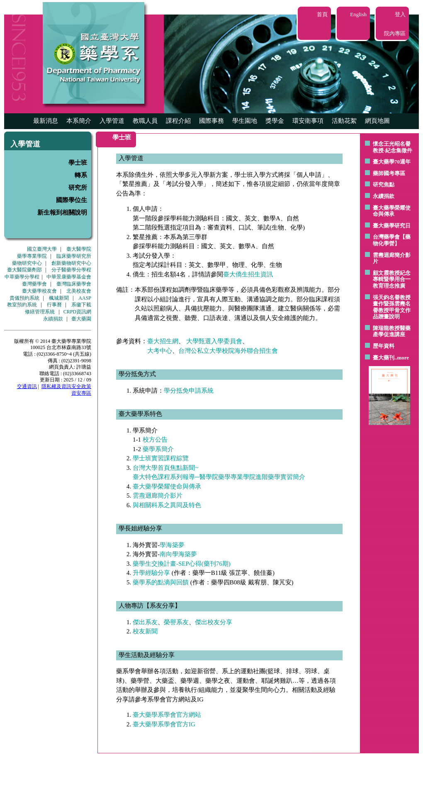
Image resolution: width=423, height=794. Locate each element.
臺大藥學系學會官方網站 (167, 714)
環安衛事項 (307, 120)
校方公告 (155, 439)
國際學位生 (71, 200)
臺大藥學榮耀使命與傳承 (392, 211)
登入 (400, 14)
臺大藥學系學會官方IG (164, 724)
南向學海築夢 (178, 554)
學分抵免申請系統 (189, 390)
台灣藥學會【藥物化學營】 (392, 240)
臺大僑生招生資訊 (248, 274)
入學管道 (112, 120)
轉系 (81, 175)
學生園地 (244, 120)
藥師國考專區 (389, 173)
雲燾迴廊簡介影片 (157, 495)
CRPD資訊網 (77, 312)
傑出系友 (145, 622)
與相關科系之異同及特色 (167, 505)
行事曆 (54, 305)
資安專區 (81, 393)
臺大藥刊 (383, 357)
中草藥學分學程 (22, 277)
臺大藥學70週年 (392, 162)
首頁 (322, 14)
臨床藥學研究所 (73, 256)
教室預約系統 (22, 305)
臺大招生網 (162, 341)
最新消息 (45, 120)
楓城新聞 (59, 298)
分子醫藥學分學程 (71, 270)
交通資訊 (27, 386)
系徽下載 (81, 305)
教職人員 (145, 120)
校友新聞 (145, 631)
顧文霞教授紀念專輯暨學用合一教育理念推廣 (392, 279)
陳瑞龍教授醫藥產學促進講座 (392, 331)
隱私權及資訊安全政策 (66, 386)
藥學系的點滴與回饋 (161, 582)
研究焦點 (383, 184)
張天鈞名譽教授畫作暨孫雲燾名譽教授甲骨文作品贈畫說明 (392, 307)
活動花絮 (344, 120)
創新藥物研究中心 (71, 263)
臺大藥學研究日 (392, 225)
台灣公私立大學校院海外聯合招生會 (228, 350)
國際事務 (211, 120)
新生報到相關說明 (62, 212)
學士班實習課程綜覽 (161, 458)
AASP (84, 298)
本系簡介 (78, 120)
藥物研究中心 (27, 263)
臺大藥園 (81, 319)
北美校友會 (78, 291)
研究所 (77, 187)
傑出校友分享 (213, 622)
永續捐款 (53, 319)
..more (401, 357)
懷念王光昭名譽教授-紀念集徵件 (392, 147)
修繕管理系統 (40, 312)
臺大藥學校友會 (39, 291)
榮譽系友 (176, 622)
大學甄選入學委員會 (214, 341)
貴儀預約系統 (24, 298)
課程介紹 (178, 120)
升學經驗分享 (151, 572)
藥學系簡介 (158, 449)
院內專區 (395, 33)
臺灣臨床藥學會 (73, 284)
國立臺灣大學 (42, 249)
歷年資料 (383, 346)
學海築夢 (172, 545)
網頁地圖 (377, 120)
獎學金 (274, 120)
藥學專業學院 (32, 256)
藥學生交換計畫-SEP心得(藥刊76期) (182, 563)
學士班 (77, 162)
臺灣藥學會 (34, 284)
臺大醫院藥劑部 (24, 270)
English (358, 14)
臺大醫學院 (78, 249)
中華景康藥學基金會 (68, 277)
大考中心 (159, 350)
